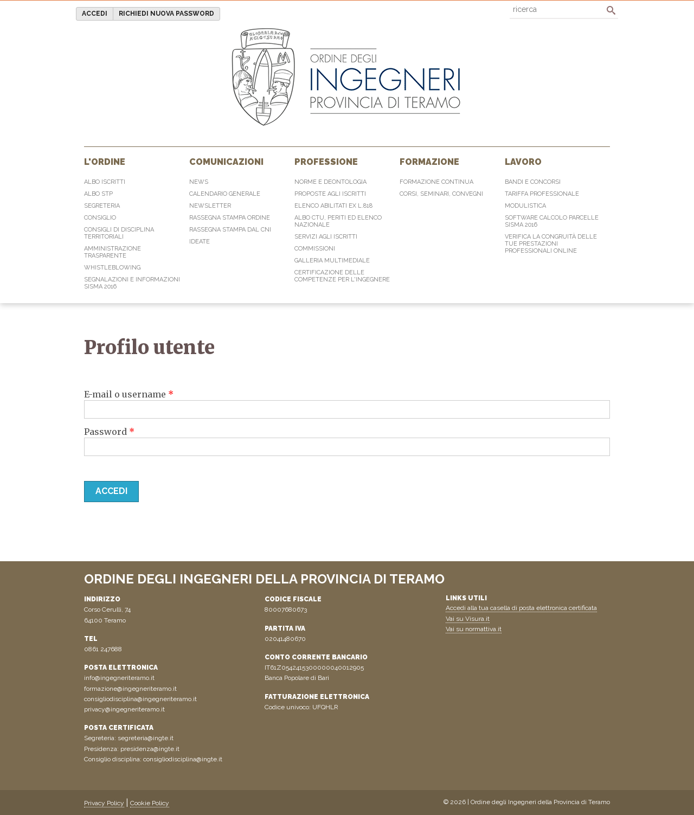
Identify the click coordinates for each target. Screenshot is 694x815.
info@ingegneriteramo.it (119, 678)
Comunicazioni (226, 162)
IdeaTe (199, 241)
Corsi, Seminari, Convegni (441, 193)
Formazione (429, 162)
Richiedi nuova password (166, 13)
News (198, 181)
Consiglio (100, 217)
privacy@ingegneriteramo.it (124, 709)
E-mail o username (129, 394)
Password (109, 431)
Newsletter (210, 205)
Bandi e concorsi (533, 181)
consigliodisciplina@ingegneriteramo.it (140, 699)
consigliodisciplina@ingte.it (182, 759)
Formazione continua (436, 181)
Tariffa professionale (542, 193)
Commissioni (314, 248)
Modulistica (525, 205)
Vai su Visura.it (468, 619)
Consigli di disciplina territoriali (119, 233)
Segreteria (102, 205)
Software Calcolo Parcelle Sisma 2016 (552, 221)
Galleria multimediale (332, 260)
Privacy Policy (104, 803)
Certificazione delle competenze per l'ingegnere (342, 276)
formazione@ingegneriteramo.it (130, 688)
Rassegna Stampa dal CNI (230, 229)
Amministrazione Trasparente (112, 252)
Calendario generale (224, 193)
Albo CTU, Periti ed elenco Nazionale (338, 221)
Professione (326, 162)
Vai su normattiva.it (474, 629)
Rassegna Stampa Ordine (229, 217)
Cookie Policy (149, 803)
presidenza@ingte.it (149, 749)
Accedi (94, 13)
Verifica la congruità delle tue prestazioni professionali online (551, 243)
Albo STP (98, 193)
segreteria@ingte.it (146, 738)
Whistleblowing (112, 267)
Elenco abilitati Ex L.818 (333, 205)
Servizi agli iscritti (325, 236)
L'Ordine (104, 162)
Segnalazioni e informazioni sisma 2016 (132, 283)
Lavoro (523, 162)
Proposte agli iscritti (330, 193)
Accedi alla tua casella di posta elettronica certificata (521, 608)
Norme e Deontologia (330, 181)
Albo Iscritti (104, 181)
